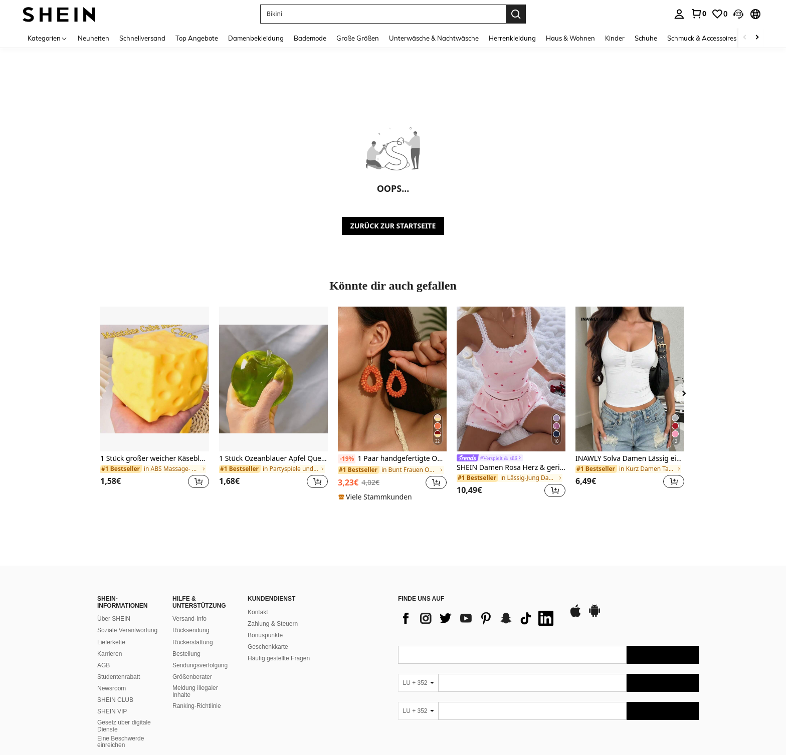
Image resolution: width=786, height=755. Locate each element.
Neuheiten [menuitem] (93, 38)
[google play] (594, 615)
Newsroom (111, 688)
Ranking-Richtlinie (196, 705)
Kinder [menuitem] (615, 38)
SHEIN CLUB (115, 699)
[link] (698, 14)
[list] (478, 618)
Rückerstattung (192, 642)
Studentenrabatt (118, 676)
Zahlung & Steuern (273, 623)
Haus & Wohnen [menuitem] (570, 38)
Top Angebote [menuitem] (196, 38)
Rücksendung (190, 630)
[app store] (575, 615)
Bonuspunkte (265, 635)
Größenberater (192, 676)
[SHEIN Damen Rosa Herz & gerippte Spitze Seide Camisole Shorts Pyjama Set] (511, 379)
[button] (383, 14)
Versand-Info (189, 618)
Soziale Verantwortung (127, 630)
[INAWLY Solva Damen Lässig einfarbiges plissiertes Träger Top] (629, 379)
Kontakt (258, 612)
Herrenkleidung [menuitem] (512, 38)
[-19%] (346, 458)
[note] (376, 497)
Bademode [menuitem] (310, 38)
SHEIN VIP (112, 711)
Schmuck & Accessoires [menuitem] (701, 38)
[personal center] (679, 14)
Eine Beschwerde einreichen (120, 742)
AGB (103, 665)
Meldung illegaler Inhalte (195, 691)
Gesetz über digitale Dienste (124, 726)
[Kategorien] (48, 38)
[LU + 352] (418, 683)
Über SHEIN (113, 618)
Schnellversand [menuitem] (142, 38)
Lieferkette (111, 642)
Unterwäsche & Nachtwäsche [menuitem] (434, 38)
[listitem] (154, 403)
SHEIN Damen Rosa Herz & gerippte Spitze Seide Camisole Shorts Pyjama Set (511, 467)
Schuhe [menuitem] (646, 38)
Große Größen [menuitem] (357, 38)
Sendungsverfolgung (200, 665)
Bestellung (186, 653)
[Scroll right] (756, 38)
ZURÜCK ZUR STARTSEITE (393, 225)
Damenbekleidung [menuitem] (256, 38)
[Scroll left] (744, 38)
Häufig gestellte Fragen (279, 658)
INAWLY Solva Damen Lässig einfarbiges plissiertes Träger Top (629, 458)
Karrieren (109, 653)
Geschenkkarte (268, 646)
